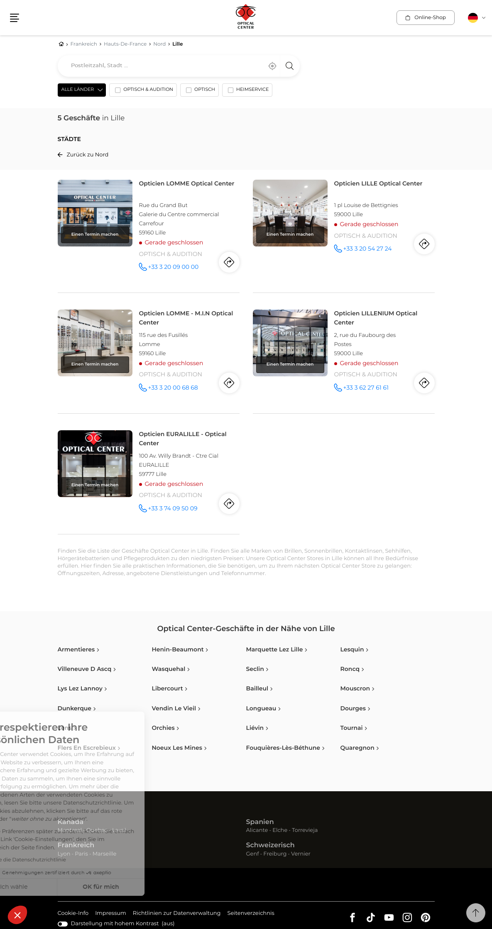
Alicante (257, 830)
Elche (279, 830)
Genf (252, 854)
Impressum (110, 914)
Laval (119, 830)
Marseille (105, 854)
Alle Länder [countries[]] (77, 90)
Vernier (301, 854)
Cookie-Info (73, 914)
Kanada (71, 822)
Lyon (64, 854)
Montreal (70, 830)
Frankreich (76, 845)
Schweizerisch (270, 845)
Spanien (260, 822)
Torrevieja (305, 830)
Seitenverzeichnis (251, 913)
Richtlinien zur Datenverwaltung (177, 914)
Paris (81, 854)
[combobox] (179, 66)
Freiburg (274, 854)
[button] (17, 915)
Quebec (97, 830)
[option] (143, 91)
